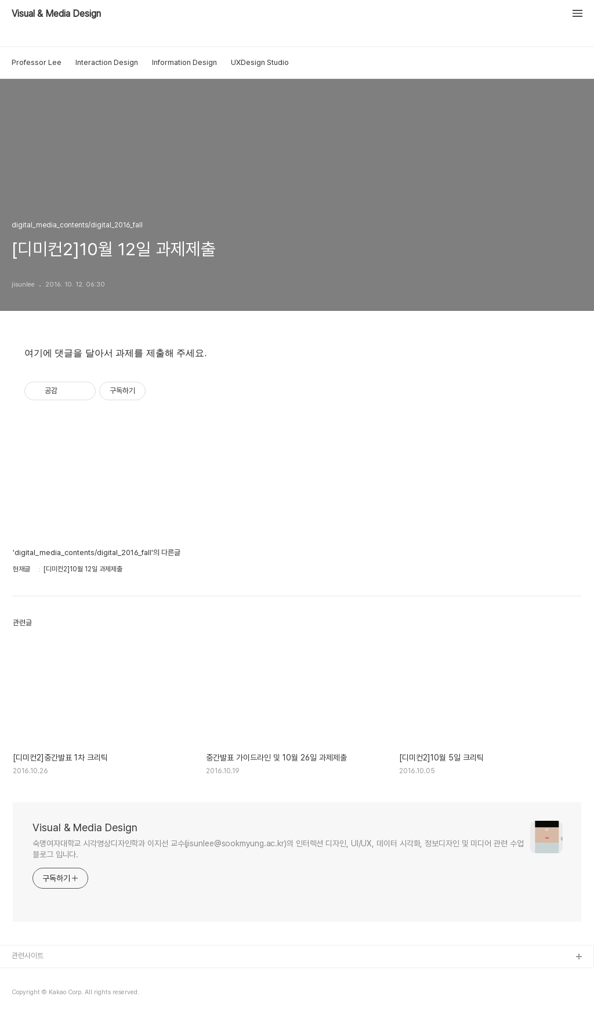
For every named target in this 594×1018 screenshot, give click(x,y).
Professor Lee (36, 62)
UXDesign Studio (260, 62)
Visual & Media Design (56, 14)
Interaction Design (106, 62)
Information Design (184, 62)
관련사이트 (28, 955)
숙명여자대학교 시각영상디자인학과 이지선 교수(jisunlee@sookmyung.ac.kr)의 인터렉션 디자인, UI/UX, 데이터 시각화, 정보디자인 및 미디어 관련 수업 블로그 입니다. (278, 849)
